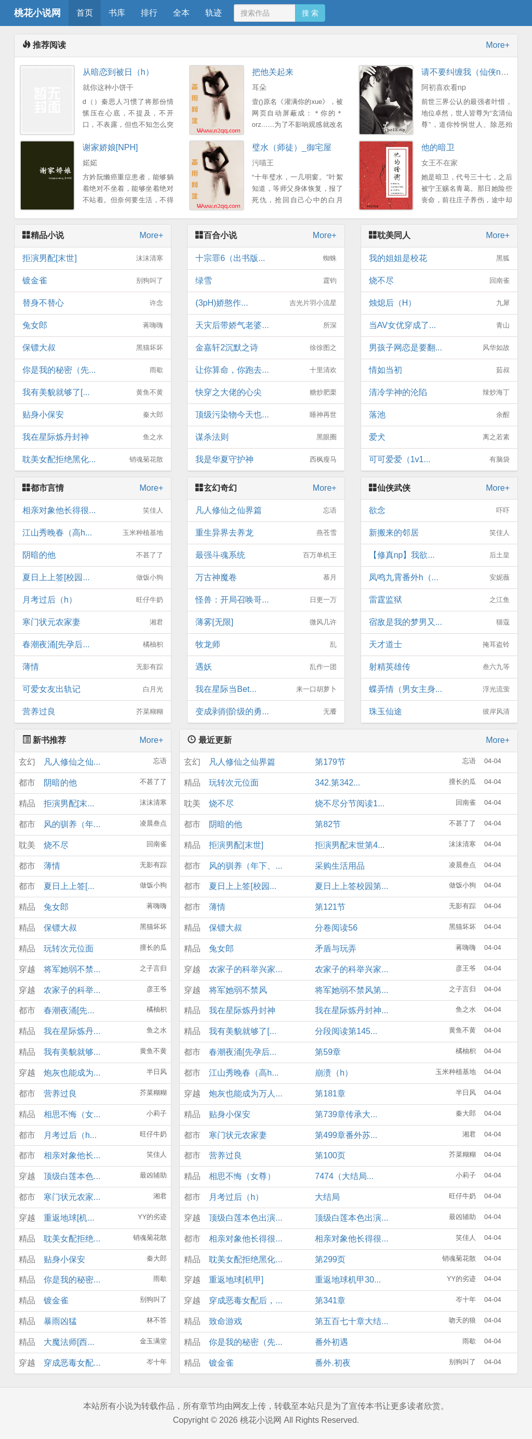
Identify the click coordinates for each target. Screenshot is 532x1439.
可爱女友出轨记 (92, 689)
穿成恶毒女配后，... (245, 1300)
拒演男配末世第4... (349, 845)
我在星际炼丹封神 (92, 437)
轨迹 (213, 12)
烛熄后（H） (439, 303)
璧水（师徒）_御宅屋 (291, 147)
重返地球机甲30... (348, 1279)
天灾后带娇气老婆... (265, 325)
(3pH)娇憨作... (265, 303)
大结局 (327, 1197)
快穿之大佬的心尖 (265, 392)
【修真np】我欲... (439, 555)
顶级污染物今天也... (265, 415)
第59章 (328, 1052)
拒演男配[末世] (92, 258)
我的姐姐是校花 (439, 258)
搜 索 (310, 13)
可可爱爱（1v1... (439, 459)
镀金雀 (92, 280)
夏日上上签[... (69, 886)
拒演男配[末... (69, 803)
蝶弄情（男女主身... (439, 689)
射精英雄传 (439, 667)
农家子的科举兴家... (245, 969)
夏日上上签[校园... (92, 577)
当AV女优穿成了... (439, 325)
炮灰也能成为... (72, 1072)
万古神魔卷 (265, 577)
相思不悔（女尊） (242, 1176)
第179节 (330, 761)
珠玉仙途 (439, 711)
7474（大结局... (344, 1176)
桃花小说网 (37, 13)
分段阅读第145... (346, 1031)
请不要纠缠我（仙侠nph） (469, 72)
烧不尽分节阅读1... (349, 803)
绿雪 (265, 280)
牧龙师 (265, 644)
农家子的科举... (72, 990)
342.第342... (337, 782)
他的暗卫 (438, 147)
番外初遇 (331, 1342)
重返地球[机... (69, 1217)
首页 (84, 12)
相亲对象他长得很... (92, 510)
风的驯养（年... (72, 824)
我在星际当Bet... (265, 689)
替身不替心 (92, 303)
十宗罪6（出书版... (265, 258)
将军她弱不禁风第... (351, 990)
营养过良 (92, 711)
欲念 (439, 510)
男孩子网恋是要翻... (439, 348)
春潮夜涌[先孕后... (92, 644)
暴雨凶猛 (60, 1321)
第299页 (330, 1259)
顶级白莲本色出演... (245, 1217)
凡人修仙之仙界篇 (265, 510)
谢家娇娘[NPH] (110, 147)
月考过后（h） (92, 600)
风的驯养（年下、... (245, 865)
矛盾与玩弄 (335, 948)
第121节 (330, 906)
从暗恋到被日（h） (118, 72)
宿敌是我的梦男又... (439, 622)
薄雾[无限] (265, 622)
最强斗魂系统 (265, 555)
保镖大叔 (92, 348)
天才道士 (439, 644)
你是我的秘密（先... (92, 370)
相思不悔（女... (72, 1114)
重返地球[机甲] (236, 1279)
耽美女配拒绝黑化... (92, 459)
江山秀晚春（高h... (92, 533)
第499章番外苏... (346, 1135)
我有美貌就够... (72, 1052)
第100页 (330, 1155)
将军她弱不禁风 (238, 990)
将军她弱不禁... (72, 969)
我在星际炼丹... (72, 1031)
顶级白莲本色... (72, 1176)
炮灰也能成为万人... (245, 1093)
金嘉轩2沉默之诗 (265, 348)
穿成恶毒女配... (72, 1362)
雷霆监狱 (439, 600)
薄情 (92, 667)
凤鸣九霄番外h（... (439, 577)
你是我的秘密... (72, 1279)
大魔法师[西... (69, 1342)
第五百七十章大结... (351, 1321)
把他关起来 (273, 72)
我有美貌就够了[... (92, 392)
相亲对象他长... (72, 1155)
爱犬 (439, 437)
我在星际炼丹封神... (351, 1010)
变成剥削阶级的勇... (265, 711)
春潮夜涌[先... (69, 1010)
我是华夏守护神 (265, 459)
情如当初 (439, 370)
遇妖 (265, 667)
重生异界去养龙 (265, 533)
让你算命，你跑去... (265, 370)
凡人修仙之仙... (72, 761)
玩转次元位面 (69, 948)
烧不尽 (439, 280)
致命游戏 (225, 1321)
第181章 (330, 1093)
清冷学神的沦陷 (439, 392)
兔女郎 (92, 325)
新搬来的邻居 (439, 533)
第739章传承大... (346, 1114)
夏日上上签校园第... (351, 886)
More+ (498, 45)
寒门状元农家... (72, 1197)
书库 (117, 12)
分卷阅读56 (336, 927)
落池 (439, 415)
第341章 (330, 1300)
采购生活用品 (340, 865)
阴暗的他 (92, 555)
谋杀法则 (265, 437)
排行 (149, 12)
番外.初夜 (332, 1362)
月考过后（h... (70, 1135)
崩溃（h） (334, 1072)
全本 (181, 12)
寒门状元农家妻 (92, 622)
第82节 (328, 824)
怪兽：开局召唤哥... (265, 600)
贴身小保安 (92, 415)
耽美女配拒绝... (72, 1238)
